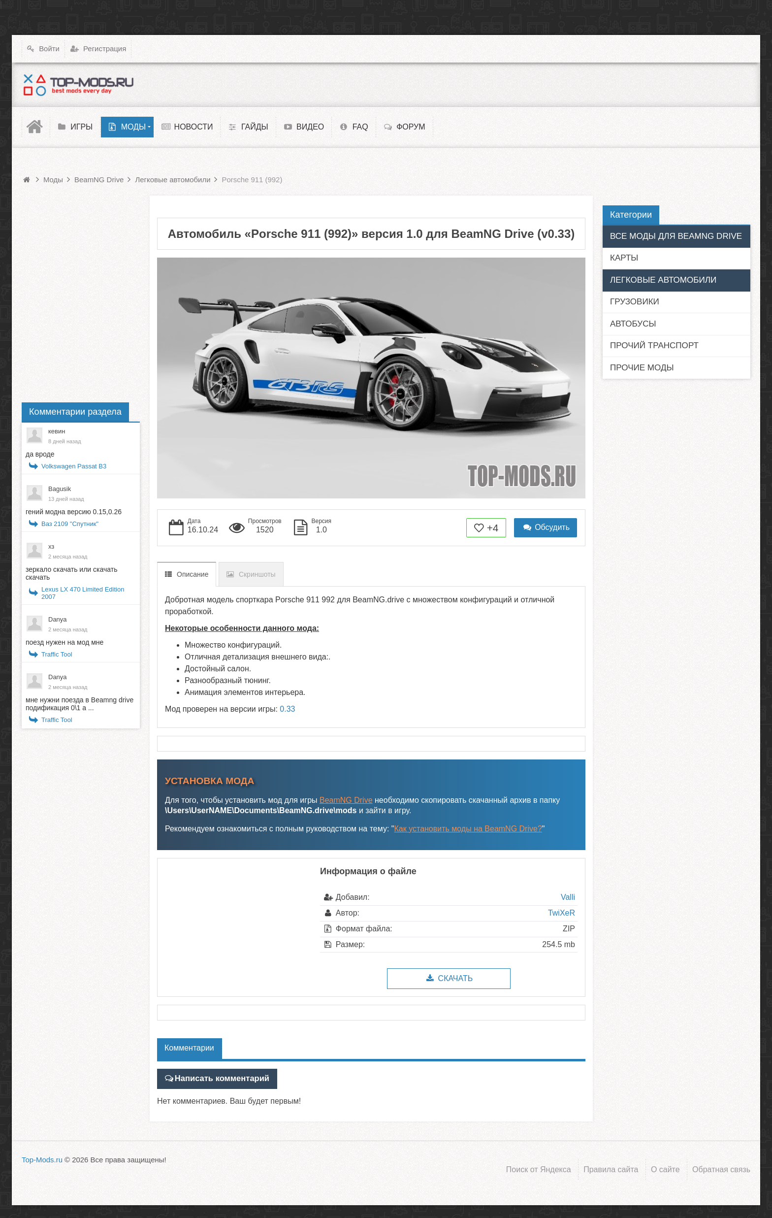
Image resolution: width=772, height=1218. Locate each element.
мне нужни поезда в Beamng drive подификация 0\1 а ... (79, 704)
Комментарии (189, 1048)
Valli (568, 897)
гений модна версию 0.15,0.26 (74, 512)
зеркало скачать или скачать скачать (71, 573)
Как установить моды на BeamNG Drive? (468, 828)
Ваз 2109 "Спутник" (69, 523)
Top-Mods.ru (42, 1159)
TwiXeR (561, 913)
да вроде (40, 454)
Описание (192, 574)
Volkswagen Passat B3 (73, 466)
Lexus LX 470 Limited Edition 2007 (82, 593)
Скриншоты (257, 574)
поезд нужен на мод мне (64, 642)
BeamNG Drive (346, 800)
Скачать (449, 978)
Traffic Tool (56, 654)
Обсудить (545, 527)
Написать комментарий (220, 1078)
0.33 (287, 709)
